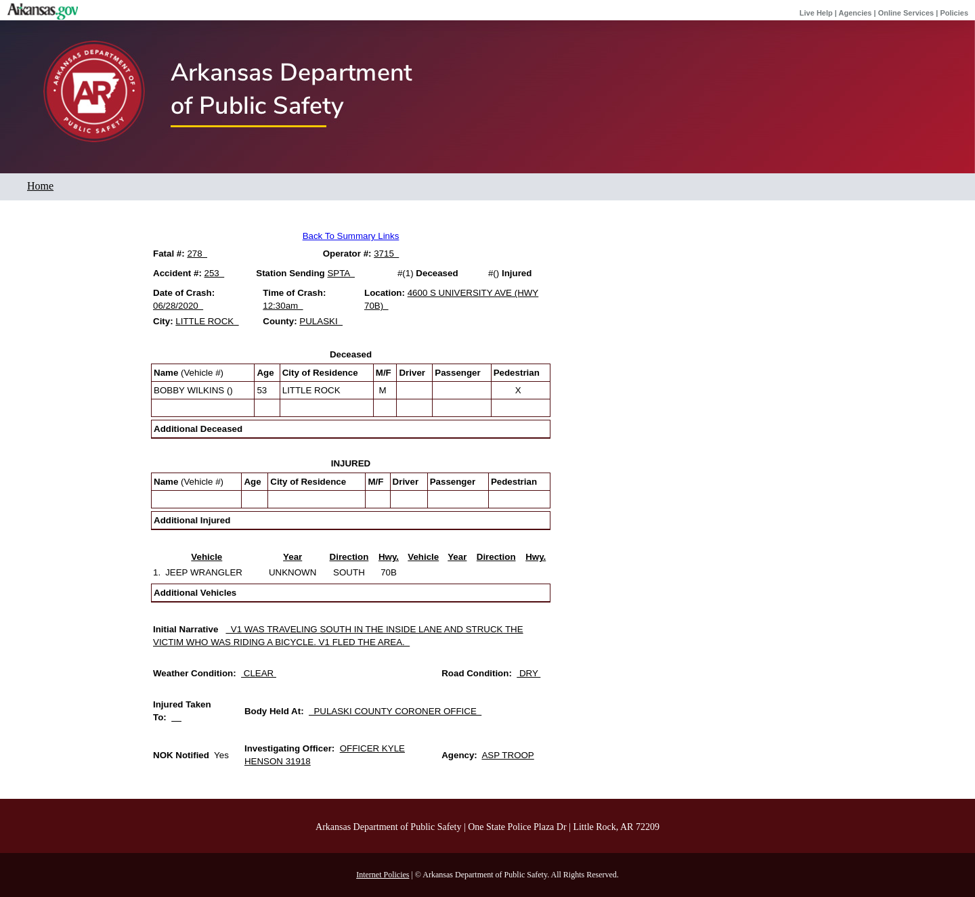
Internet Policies (382, 874)
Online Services (906, 13)
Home (40, 186)
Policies (954, 13)
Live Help (816, 13)
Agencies (855, 13)
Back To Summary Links (351, 236)
